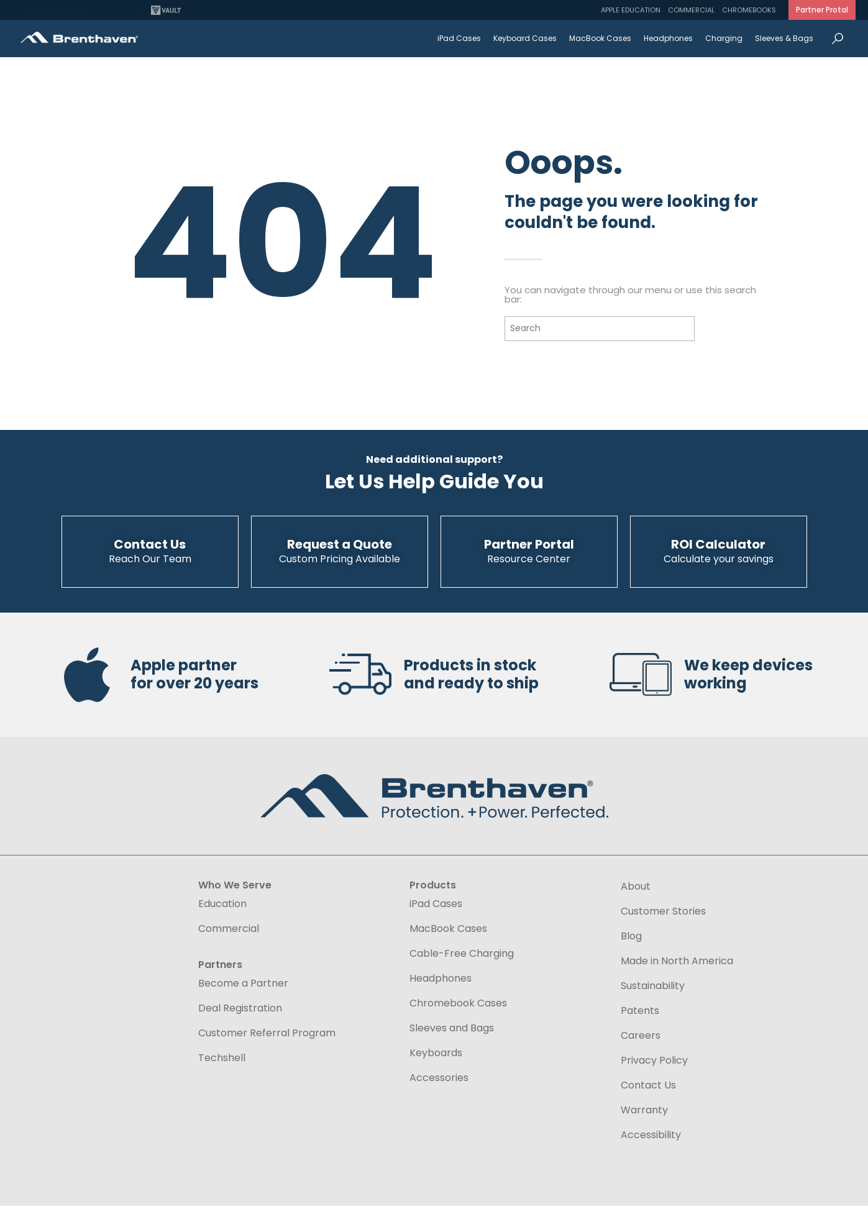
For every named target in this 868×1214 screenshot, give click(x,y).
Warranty (644, 1117)
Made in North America (677, 968)
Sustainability (653, 993)
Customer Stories (663, 919)
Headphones (668, 38)
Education (222, 911)
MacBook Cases (600, 38)
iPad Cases (459, 38)
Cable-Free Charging (461, 961)
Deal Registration (240, 1016)
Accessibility (651, 1142)
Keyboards (435, 1060)
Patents (640, 1018)
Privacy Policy (654, 1068)
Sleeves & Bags (784, 38)
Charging (723, 38)
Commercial (691, 10)
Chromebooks (749, 10)
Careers (640, 1043)
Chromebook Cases (458, 1011)
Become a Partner (243, 991)
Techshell (221, 1065)
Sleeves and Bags (451, 1035)
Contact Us (648, 1093)
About (636, 894)
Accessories (438, 1085)
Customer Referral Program (267, 1040)
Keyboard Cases (525, 38)
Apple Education (630, 10)
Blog (631, 944)
